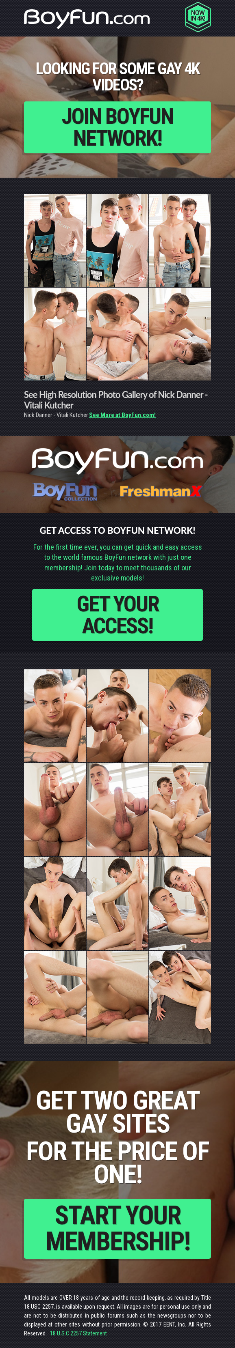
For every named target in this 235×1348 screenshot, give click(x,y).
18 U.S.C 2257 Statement (78, 1333)
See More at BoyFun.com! (122, 415)
